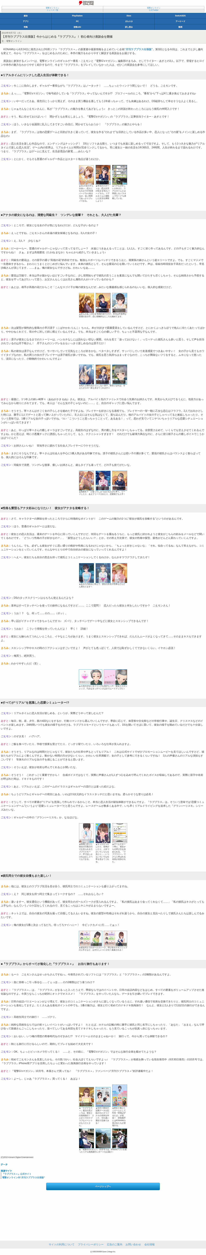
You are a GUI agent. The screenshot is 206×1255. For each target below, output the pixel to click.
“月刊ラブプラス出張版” (138, 49)
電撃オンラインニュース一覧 (52, 9)
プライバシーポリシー (91, 1244)
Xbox (128, 16)
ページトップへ (103, 1186)
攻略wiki (77, 27)
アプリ (26, 21)
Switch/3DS (180, 16)
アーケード (180, 21)
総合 (26, 16)
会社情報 (149, 1244)
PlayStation (77, 16)
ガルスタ (129, 21)
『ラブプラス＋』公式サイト (16, 1174)
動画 (180, 27)
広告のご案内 (114, 1244)
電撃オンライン (14, 41)
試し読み (129, 27)
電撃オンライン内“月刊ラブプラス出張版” (23, 1177)
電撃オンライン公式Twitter (153, 9)
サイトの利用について (62, 1244)
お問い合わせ (133, 1244)
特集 (26, 27)
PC (77, 21)
